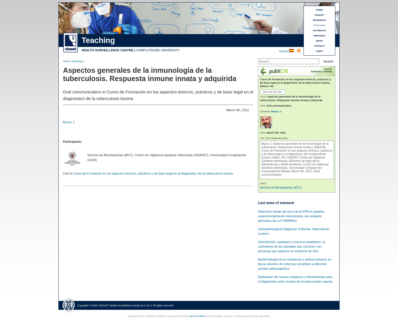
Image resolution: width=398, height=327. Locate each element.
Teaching (77, 61)
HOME (319, 10)
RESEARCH (319, 20)
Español (284, 51)
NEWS (319, 41)
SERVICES (319, 35)
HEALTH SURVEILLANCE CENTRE (107, 50)
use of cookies (197, 316)
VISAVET (319, 15)
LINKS (319, 51)
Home (66, 61)
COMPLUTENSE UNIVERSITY (158, 50)
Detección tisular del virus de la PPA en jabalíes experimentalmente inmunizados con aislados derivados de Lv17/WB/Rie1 (291, 216)
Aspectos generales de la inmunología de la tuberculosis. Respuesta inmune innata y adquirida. (295, 145)
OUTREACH (319, 30)
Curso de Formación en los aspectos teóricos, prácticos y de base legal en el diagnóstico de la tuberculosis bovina (153, 173)
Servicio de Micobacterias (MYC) (281, 187)
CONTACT (319, 46)
